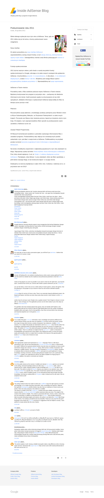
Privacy (87, 491)
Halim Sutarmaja (19, 189)
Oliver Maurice (18, 250)
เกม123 (19, 354)
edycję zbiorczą (46, 55)
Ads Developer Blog (56, 474)
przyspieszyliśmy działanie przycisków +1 (24, 81)
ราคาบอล (29, 319)
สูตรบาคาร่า (46, 329)
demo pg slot (17, 418)
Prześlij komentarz (17, 453)
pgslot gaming (18, 263)
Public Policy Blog (15, 476)
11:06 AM (16, 423)
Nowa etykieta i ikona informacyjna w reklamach (49, 151)
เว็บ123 (21, 334)
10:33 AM (16, 404)
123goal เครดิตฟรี (19, 370)
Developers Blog (55, 478)
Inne (15, 180)
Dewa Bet (17, 213)
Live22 (38, 312)
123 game (38, 374)
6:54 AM (16, 412)
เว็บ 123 (31, 400)
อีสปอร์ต (34, 369)
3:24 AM (16, 218)
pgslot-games (18, 259)
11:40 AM (16, 337)
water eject (17, 441)
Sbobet (16, 236)
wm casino (49, 364)
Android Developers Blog (58, 476)
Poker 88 (16, 216)
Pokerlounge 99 (18, 214)
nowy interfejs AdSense (34, 52)
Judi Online (17, 210)
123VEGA (60, 283)
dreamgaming (50, 349)
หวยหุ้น (58, 323)
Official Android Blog (36, 474)
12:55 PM (16, 256)
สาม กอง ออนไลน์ (48, 365)
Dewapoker (17, 206)
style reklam (20, 57)
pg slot (16, 267)
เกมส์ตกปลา (34, 347)
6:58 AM (16, 358)
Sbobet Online (18, 241)
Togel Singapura (18, 237)
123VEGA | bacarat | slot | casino (23, 273)
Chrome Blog (34, 476)
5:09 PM (16, 314)
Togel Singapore (18, 239)
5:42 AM (16, 438)
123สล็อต (16, 356)
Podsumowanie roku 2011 (22, 28)
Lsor (15, 415)
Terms (92, 491)
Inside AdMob (34, 478)
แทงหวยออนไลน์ (22, 303)
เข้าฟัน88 (26, 410)
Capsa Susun (17, 244)
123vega (16, 293)
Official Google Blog (16, 474)
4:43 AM (16, 246)
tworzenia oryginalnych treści (30, 142)
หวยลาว (49, 324)
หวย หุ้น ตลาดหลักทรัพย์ (45, 344)
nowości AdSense (21, 180)
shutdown (17, 317)
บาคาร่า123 (51, 367)
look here (53, 252)
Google (82, 491)
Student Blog (14, 478)
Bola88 (16, 242)
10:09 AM (16, 378)
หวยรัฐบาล (17, 290)
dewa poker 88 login (39, 432)
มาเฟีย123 (17, 372)
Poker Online (17, 208)
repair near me (35, 445)
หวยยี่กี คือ (37, 351)
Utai (15, 408)
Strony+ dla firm (30, 79)
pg (42, 321)
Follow (83, 50)
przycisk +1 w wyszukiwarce (36, 76)
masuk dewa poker (46, 431)
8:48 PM (16, 449)
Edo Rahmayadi (19, 222)
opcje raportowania (57, 81)
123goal (27, 328)
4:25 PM (16, 269)
